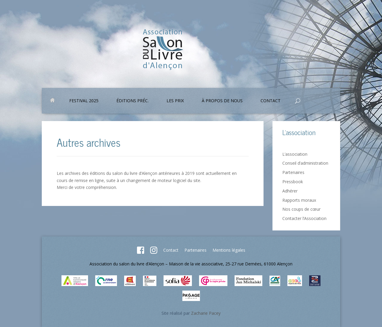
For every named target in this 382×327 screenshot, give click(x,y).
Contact (271, 101)
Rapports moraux (299, 200)
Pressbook (292, 181)
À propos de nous (222, 101)
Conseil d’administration (305, 163)
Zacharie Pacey (206, 313)
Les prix (175, 101)
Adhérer (290, 191)
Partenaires (293, 172)
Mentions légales (228, 250)
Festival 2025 (83, 101)
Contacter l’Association (304, 218)
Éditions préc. (132, 101)
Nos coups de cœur (301, 209)
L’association (294, 154)
